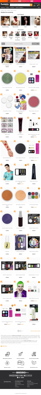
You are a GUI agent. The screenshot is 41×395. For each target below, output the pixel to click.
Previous (0, 35)
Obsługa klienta (7, 381)
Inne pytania (17, 386)
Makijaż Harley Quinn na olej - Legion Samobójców (34, 135)
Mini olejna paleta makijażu (34, 204)
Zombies (5, 37)
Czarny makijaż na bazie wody (20, 157)
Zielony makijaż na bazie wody (7, 87)
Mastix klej (7, 251)
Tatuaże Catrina (7, 134)
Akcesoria (12, 7)
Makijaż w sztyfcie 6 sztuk (20, 64)
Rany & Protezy (5, 26)
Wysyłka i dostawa (18, 383)
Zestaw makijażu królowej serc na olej (20, 322)
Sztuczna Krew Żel (20, 134)
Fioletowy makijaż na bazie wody (7, 228)
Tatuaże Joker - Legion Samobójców (20, 298)
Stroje (7, 7)
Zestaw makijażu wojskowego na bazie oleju (20, 182)
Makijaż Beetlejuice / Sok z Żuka (34, 274)
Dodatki (8, 10)
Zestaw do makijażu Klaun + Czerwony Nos (20, 111)
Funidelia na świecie (30, 382)
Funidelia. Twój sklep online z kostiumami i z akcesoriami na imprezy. (5, 4)
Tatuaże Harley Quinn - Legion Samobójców (7, 65)
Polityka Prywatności (30, 384)
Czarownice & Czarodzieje (17, 38)
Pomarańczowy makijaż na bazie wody (7, 205)
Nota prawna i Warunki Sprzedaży (32, 383)
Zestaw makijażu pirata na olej (34, 157)
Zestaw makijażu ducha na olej (34, 298)
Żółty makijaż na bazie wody (20, 87)
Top (38, 7)
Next (40, 35)
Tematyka (3, 7)
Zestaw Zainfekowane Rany (7, 157)
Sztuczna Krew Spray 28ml (20, 228)
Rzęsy (35, 26)
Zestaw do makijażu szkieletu (20, 274)
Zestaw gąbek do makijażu (7, 110)
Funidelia (2, 10)
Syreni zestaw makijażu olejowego (33, 87)
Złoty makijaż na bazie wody (20, 204)
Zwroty (16, 385)
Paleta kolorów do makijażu (33, 251)
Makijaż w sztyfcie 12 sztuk (34, 64)
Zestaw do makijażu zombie (7, 298)
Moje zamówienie (18, 382)
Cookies (28, 385)
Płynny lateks (15, 26)
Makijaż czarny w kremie (34, 181)
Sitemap (28, 386)
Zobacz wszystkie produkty (35, 330)
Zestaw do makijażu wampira (33, 228)
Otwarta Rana (7, 181)
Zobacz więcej (4, 346)
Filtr (3, 43)
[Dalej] (23, 331)
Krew (25, 26)
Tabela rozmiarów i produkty (19, 384)
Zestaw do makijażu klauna (7, 274)
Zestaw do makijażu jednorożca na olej (7, 322)
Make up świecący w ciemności (34, 321)
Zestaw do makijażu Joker (20, 251)
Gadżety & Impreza (19, 7)
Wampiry (30, 37)
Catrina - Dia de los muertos (24, 38)
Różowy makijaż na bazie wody (34, 110)
